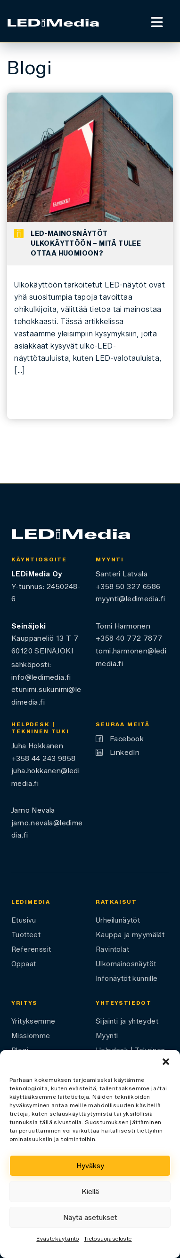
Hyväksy (90, 1166)
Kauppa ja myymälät (130, 935)
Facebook (127, 738)
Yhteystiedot (123, 1003)
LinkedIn (124, 752)
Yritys (24, 1003)
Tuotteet (26, 935)
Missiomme (30, 1036)
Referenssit (31, 949)
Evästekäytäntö (57, 1238)
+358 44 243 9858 (43, 758)
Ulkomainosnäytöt (126, 964)
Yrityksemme (33, 1021)
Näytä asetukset (90, 1217)
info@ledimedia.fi (41, 677)
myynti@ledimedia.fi (130, 598)
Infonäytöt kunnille (127, 978)
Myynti (107, 1036)
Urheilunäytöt (118, 920)
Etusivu (23, 920)
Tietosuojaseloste (108, 1238)
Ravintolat (112, 949)
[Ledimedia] (53, 21)
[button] (166, 1061)
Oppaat (23, 964)
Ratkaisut (116, 902)
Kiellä (90, 1192)
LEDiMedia (30, 902)
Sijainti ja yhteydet (127, 1021)
